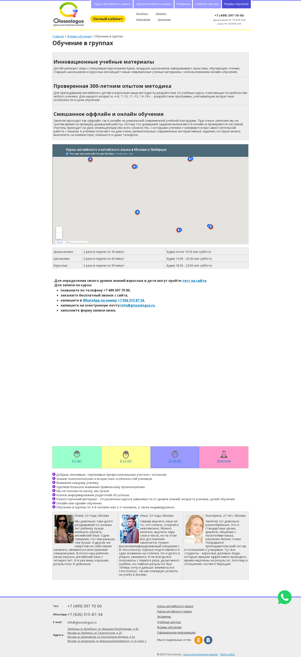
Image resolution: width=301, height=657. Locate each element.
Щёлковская (143, 19)
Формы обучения (79, 36)
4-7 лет (77, 461)
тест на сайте (194, 280)
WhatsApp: (60, 614)
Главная (58, 36)
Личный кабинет (108, 19)
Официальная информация (176, 632)
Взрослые (224, 461)
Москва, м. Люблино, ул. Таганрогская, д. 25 (95, 633)
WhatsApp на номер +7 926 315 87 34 (113, 300)
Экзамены (183, 4)
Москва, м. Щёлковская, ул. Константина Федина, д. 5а (101, 637)
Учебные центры (207, 4)
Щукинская (164, 19)
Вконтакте (208, 640)
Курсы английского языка (112, 4)
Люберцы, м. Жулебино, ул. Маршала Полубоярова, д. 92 (103, 629)
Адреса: (58, 635)
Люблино (161, 13)
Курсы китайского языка (153, 4)
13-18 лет (175, 461)
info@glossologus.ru (137, 305)
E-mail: (57, 622)
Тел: (56, 606)
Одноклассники (198, 640)
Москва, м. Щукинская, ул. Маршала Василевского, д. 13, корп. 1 (107, 641)
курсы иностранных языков (200, 654)
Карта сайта (227, 654)
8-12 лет (126, 461)
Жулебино (142, 13)
